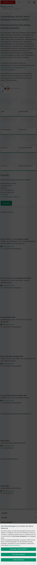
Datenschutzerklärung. (14, 545)
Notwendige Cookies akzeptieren (18, 549)
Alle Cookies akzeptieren (18, 554)
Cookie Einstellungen (18, 559)
